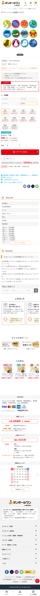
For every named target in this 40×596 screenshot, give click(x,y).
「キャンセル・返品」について (11, 182)
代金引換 (19, 400)
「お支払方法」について (9, 179)
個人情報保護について (9, 579)
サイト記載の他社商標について (28, 579)
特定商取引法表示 (30, 577)
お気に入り (7, 158)
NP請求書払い (27, 400)
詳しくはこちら (6, 430)
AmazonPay (11, 402)
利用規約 (18, 577)
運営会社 (15, 582)
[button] (33, 593)
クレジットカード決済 (8, 400)
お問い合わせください (19, 428)
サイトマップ (9, 577)
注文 (37, 581)
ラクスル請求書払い (22, 402)
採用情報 (24, 582)
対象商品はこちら (20, 489)
